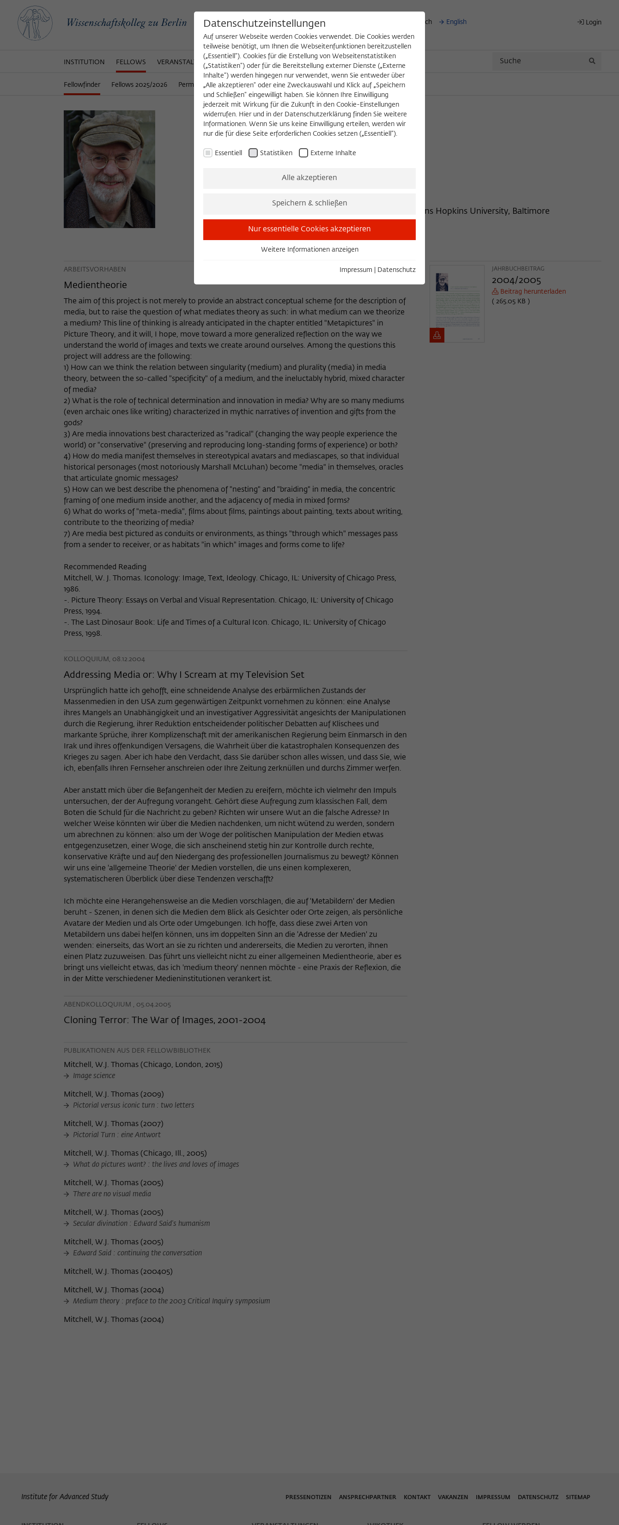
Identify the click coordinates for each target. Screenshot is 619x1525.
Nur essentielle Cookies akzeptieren (309, 229)
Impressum (356, 270)
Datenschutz (396, 270)
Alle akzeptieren (309, 178)
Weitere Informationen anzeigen (309, 250)
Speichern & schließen (309, 203)
